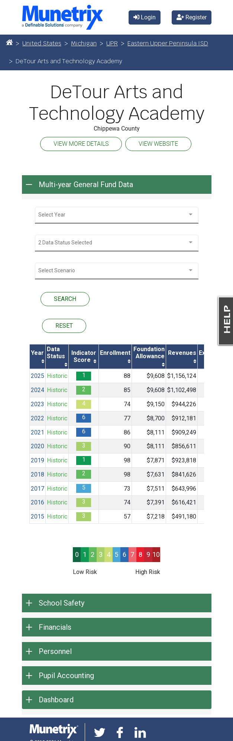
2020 (37, 446)
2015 (37, 516)
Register (192, 17)
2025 (37, 375)
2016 (37, 502)
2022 (37, 418)
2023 (37, 404)
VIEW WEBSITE (158, 143)
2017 (37, 488)
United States (41, 43)
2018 (37, 474)
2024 (37, 390)
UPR (112, 43)
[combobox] (116, 215)
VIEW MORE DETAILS (81, 143)
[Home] (9, 42)
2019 (37, 460)
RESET (64, 325)
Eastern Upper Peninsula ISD (167, 43)
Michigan (84, 43)
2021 (37, 432)
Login (144, 17)
